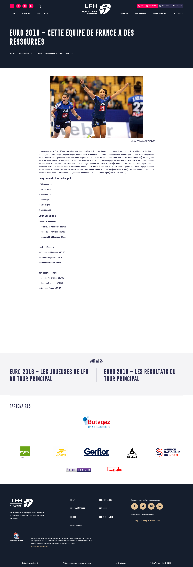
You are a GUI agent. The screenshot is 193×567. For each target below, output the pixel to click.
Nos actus (26, 14)
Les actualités (105, 500)
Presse (73, 517)
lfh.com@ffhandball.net (147, 521)
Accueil (12, 53)
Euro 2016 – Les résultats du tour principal (140, 375)
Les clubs (124, 14)
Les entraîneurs (160, 14)
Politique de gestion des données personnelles (77, 563)
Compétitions (43, 14)
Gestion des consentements (30, 563)
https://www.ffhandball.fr (39, 546)
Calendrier (164, 6)
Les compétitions (77, 508)
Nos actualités (24, 53)
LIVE (140, 6)
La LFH (12, 14)
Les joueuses (140, 14)
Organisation (76, 525)
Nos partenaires (106, 517)
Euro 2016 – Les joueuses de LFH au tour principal (49, 375)
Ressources (178, 14)
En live (73, 500)
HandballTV (151, 6)
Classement (177, 6)
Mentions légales (121, 563)
